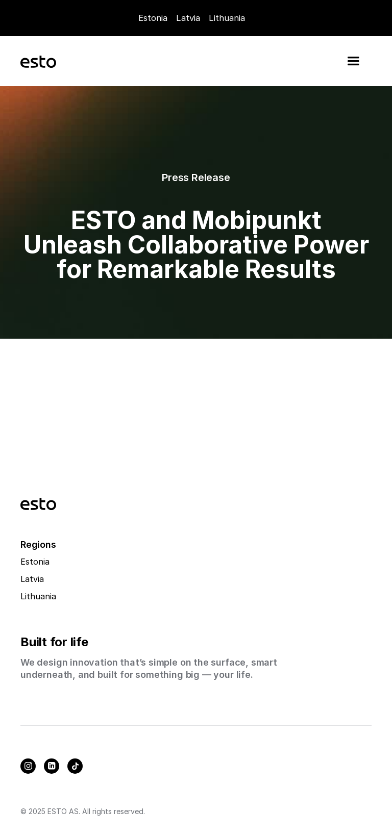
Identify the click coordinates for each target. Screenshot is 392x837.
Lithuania (38, 596)
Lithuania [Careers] (227, 18)
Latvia (188, 18)
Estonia (152, 18)
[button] (353, 61)
